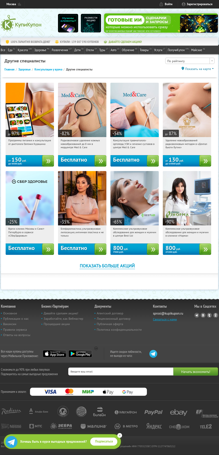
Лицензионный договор (114, 319)
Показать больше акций (107, 266)
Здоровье (41, 49)
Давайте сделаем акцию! (61, 313)
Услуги (159, 49)
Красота (25, 49)
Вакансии (9, 324)
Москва (11, 4)
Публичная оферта (110, 324)
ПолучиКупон (178, 49)
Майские (198, 49)
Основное (10, 313)
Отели (91, 49)
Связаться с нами (165, 319)
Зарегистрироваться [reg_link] (200, 4)
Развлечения (62, 49)
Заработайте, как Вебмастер (63, 319)
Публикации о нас (16, 319)
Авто (115, 49)
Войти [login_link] (168, 4)
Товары (146, 49)
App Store (54, 353)
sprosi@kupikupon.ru (168, 313)
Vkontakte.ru (203, 315)
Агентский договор (110, 313)
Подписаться (104, 441)
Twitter (209, 315)
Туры (103, 49)
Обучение (129, 49)
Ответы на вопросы (16, 335)
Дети (79, 49)
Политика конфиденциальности (119, 330)
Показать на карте (198, 69)
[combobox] (190, 61)
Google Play (80, 353)
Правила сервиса (15, 330)
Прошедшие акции (57, 324)
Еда (11, 49)
